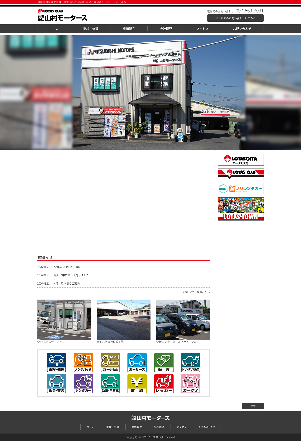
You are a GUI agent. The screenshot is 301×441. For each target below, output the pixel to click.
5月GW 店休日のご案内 (66, 267)
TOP (253, 406)
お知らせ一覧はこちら (196, 292)
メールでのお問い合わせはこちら (235, 18)
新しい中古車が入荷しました (70, 275)
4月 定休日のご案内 (65, 283)
